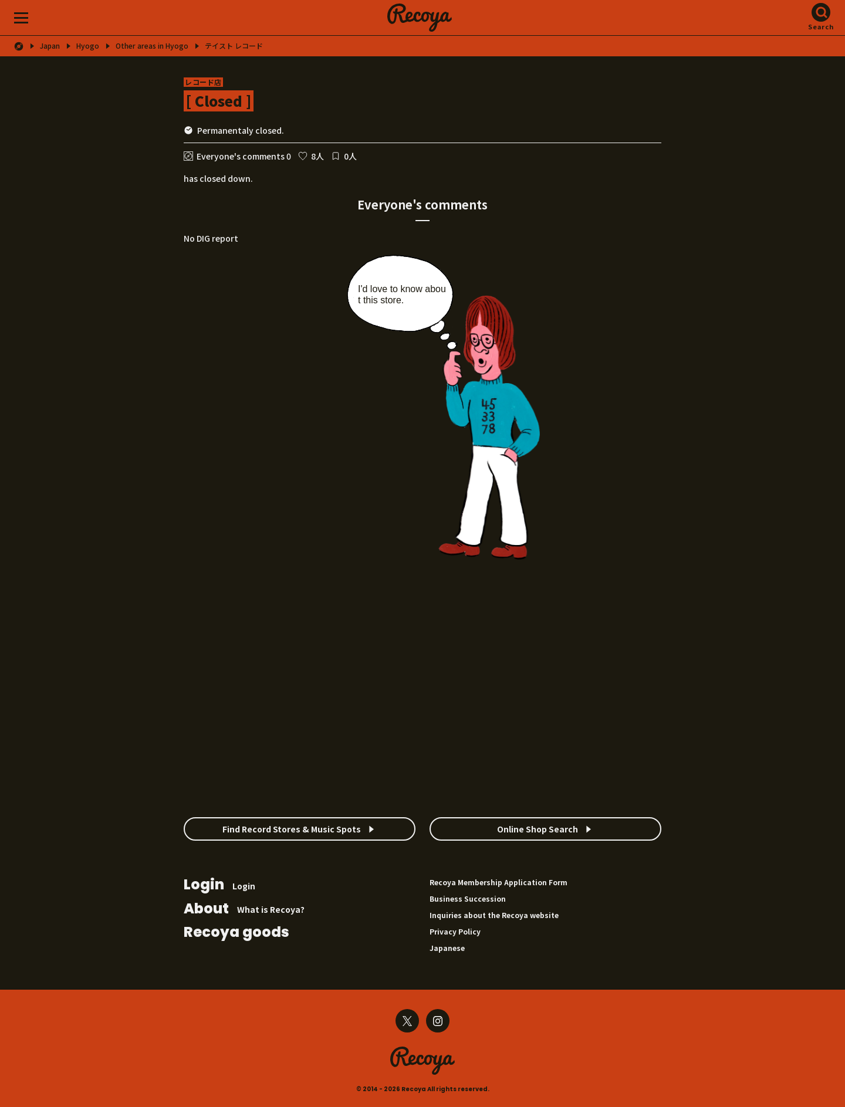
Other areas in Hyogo (152, 46)
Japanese (447, 948)
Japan (50, 46)
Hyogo (87, 46)
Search (821, 26)
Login (219, 885)
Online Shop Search (537, 829)
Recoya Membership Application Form (498, 882)
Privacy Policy (455, 931)
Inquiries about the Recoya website (494, 915)
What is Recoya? (244, 909)
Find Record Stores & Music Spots (291, 829)
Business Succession (468, 898)
